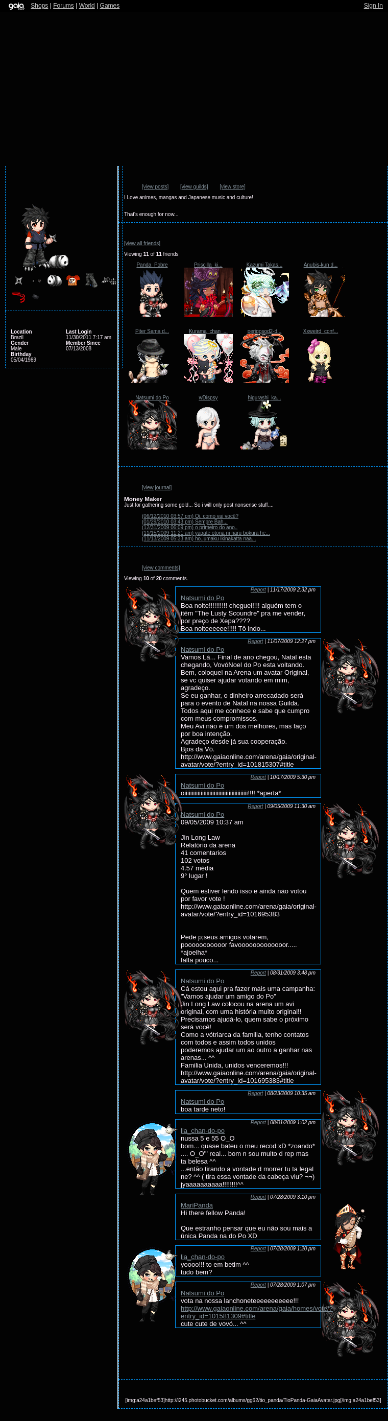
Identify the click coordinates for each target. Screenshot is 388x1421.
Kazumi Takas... (264, 265)
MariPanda (197, 1205)
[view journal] (157, 487)
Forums (63, 5)
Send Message (71, 189)
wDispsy (208, 397)
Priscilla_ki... (208, 265)
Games (110, 5)
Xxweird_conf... (320, 331)
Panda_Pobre (151, 265)
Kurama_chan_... (208, 331)
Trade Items (86, 189)
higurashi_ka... (264, 397)
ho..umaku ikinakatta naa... (199, 538)
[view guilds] (194, 187)
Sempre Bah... (185, 522)
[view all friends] (142, 243)
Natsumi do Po (152, 397)
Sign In (373, 5)
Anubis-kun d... (321, 265)
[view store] (233, 187)
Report (258, 590)
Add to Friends (55, 189)
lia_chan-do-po (203, 1130)
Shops (39, 5)
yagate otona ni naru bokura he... (206, 533)
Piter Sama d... (152, 331)
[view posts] (155, 187)
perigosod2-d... (265, 331)
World (87, 5)
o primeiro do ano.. (189, 527)
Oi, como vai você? (190, 516)
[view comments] (161, 568)
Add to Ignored (102, 189)
